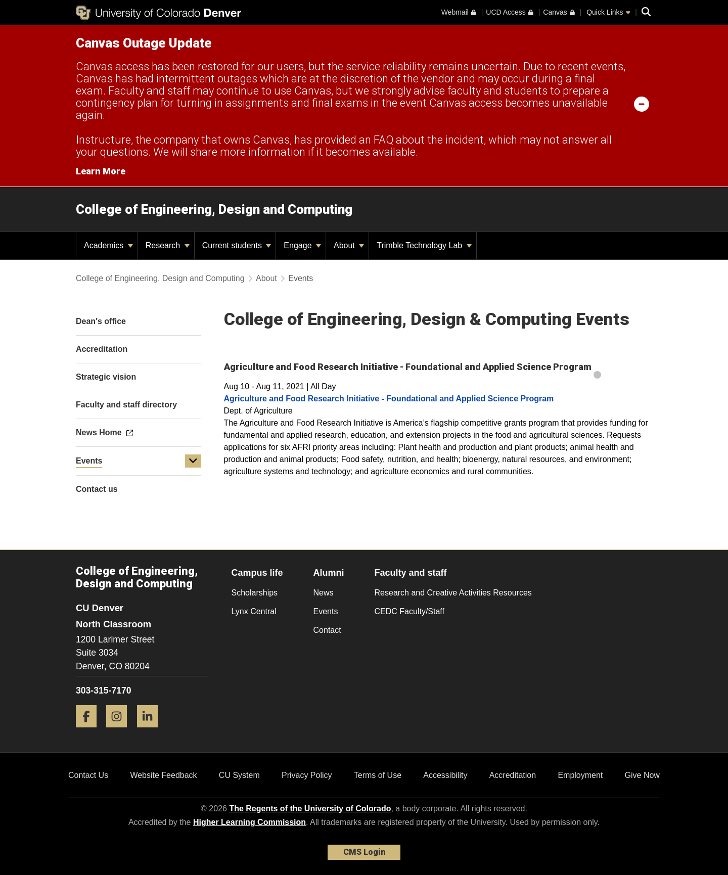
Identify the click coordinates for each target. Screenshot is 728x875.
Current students (236, 245)
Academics (108, 245)
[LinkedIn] (151, 731)
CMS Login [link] (364, 852)
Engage (302, 245)
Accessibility (445, 775)
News (323, 592)
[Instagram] (120, 731)
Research (168, 245)
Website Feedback (163, 775)
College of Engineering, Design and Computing (214, 209)
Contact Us (88, 775)
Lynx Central (254, 611)
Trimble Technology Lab (424, 245)
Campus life (257, 573)
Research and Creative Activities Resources (453, 592)
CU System (239, 775)
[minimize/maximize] (641, 103)
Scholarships (255, 592)
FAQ (383, 139)
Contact (327, 630)
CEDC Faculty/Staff (409, 611)
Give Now (642, 775)
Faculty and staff (411, 573)
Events (89, 460)
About (349, 245)
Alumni (328, 573)
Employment (580, 775)
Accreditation (512, 775)
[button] (193, 461)
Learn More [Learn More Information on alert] (100, 171)
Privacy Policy (307, 775)
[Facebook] (90, 731)
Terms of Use (377, 775)
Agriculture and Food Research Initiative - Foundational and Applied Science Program (389, 398)
